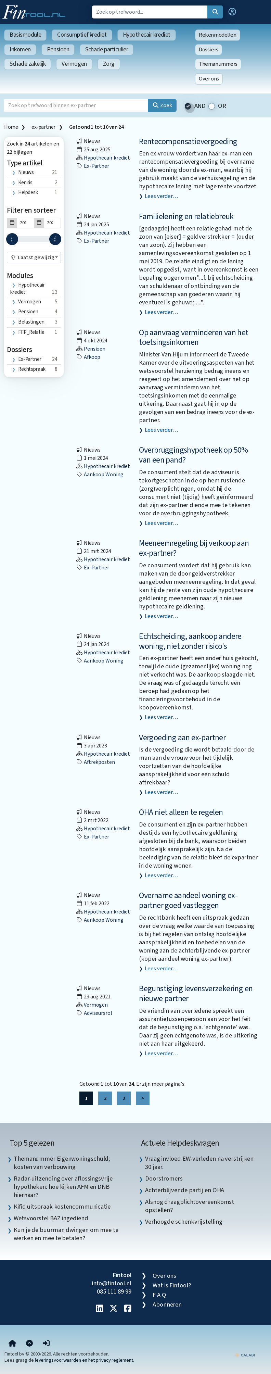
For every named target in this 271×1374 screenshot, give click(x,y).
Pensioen (58, 49)
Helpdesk (28, 192)
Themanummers (218, 64)
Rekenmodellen (217, 35)
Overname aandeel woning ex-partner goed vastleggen (188, 900)
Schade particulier (106, 49)
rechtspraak (32, 369)
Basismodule (25, 34)
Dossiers (208, 50)
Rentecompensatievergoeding (188, 142)
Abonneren (167, 1304)
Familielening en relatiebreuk (186, 217)
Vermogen (74, 64)
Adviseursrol (94, 1013)
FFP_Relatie (31, 332)
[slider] (12, 239)
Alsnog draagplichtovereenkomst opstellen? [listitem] (189, 1205)
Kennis (25, 182)
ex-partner (43, 127)
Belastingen (31, 322)
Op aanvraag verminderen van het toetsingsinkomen (193, 338)
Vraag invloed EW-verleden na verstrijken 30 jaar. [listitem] (199, 1162)
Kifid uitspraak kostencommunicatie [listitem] (62, 1206)
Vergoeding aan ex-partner (182, 738)
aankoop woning (100, 474)
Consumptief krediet (81, 34)
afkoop (88, 357)
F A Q (159, 1294)
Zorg (109, 64)
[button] (232, 11)
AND (200, 106)
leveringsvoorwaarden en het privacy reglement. (84, 1360)
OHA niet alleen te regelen (181, 812)
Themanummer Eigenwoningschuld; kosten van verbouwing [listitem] (62, 1162)
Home (11, 127)
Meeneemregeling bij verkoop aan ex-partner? (194, 548)
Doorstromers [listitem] (164, 1178)
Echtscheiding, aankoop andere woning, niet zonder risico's (190, 641)
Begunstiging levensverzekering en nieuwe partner (196, 994)
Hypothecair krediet (146, 34)
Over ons (209, 79)
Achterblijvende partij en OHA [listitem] (184, 1190)
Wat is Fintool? (172, 1285)
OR (222, 106)
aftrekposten (95, 762)
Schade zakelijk (28, 64)
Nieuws (26, 172)
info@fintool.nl (111, 1283)
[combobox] (34, 257)
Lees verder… (161, 196)
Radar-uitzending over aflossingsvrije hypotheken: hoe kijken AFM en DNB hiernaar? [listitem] (63, 1186)
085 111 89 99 (114, 1291)
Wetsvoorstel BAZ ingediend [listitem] (51, 1218)
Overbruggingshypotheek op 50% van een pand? (193, 455)
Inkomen (20, 49)
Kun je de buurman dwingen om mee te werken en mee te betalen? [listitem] (66, 1234)
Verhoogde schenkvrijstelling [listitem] (183, 1221)
